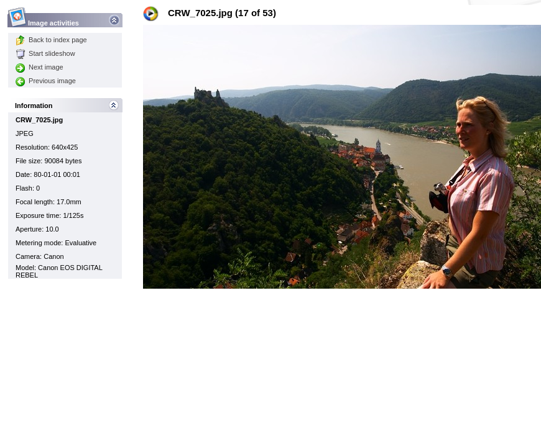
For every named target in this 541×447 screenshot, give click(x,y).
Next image (39, 67)
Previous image (46, 80)
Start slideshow (45, 53)
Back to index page (51, 39)
